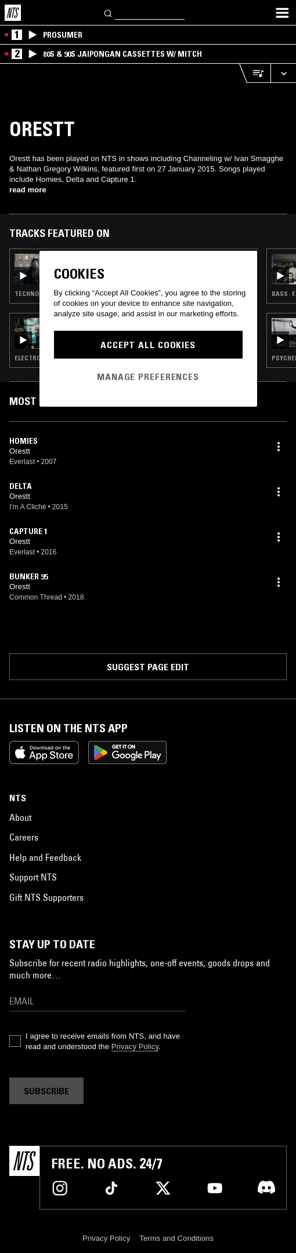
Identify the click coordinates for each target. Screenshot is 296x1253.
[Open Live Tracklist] (254, 73)
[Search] (108, 12)
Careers (23, 837)
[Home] (13, 13)
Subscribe (46, 1091)
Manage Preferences (148, 376)
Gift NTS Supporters (46, 897)
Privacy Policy (134, 1046)
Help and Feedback (45, 857)
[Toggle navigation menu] (282, 12)
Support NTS (33, 877)
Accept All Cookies (148, 344)
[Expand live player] (283, 73)
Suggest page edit (148, 667)
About (20, 817)
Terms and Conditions (176, 1238)
